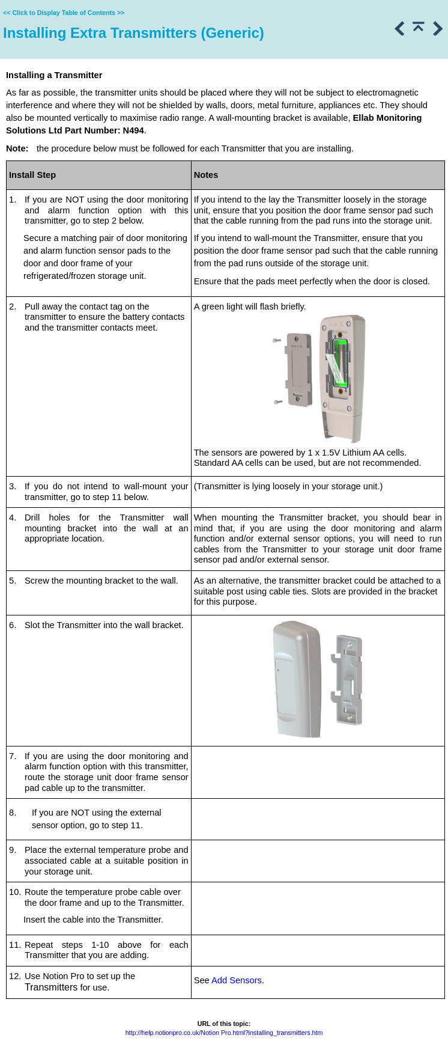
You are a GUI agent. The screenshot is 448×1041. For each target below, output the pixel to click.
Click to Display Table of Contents (63, 12)
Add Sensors (236, 980)
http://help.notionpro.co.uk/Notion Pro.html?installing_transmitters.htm (224, 1032)
